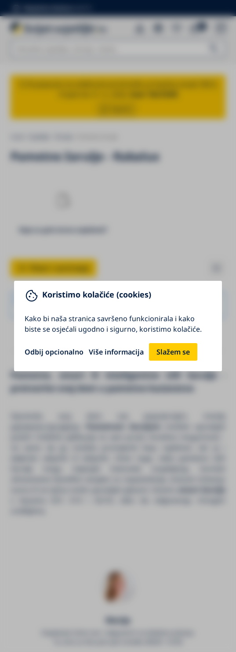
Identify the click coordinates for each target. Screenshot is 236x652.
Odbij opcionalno (54, 352)
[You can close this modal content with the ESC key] (118, 326)
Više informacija (116, 352)
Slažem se (173, 352)
